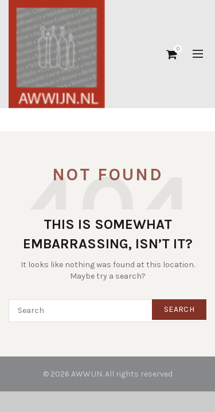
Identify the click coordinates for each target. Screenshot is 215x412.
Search (179, 309)
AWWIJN (86, 374)
